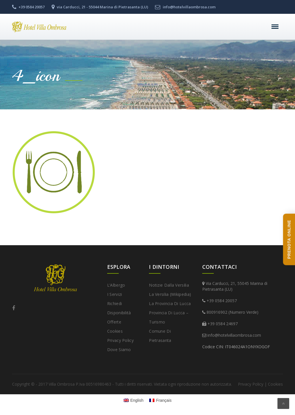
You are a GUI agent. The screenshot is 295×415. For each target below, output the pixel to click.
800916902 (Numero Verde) (232, 312)
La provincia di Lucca (170, 303)
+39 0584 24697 (222, 323)
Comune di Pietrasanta (160, 335)
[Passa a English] (134, 400)
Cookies (115, 331)
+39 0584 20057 (222, 300)
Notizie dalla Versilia (169, 285)
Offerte (114, 322)
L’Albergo (116, 285)
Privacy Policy (120, 340)
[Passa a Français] (160, 400)
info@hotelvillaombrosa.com (234, 335)
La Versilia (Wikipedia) (170, 294)
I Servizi (114, 294)
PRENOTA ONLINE (289, 239)
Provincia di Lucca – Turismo (168, 317)
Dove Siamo (119, 349)
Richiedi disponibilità (119, 308)
